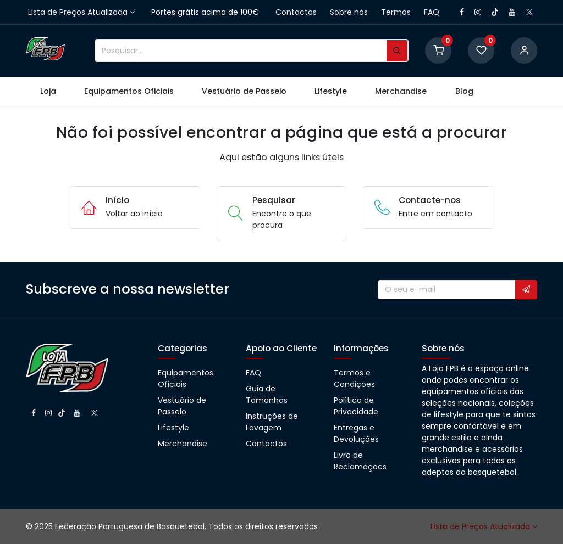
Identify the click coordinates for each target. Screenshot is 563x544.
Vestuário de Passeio (182, 406)
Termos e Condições (354, 378)
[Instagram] (477, 12)
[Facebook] (461, 12)
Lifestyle (173, 427)
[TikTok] (495, 12)
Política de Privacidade (356, 406)
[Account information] (524, 49)
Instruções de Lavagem (272, 422)
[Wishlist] (481, 49)
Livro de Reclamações (360, 461)
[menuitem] (48, 91)
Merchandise (182, 443)
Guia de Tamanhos (267, 394)
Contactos (296, 12)
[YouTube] (511, 12)
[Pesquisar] (397, 50)
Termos (396, 12)
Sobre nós (349, 12)
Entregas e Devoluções (356, 433)
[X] (529, 12)
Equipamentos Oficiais (185, 378)
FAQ (431, 12)
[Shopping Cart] (438, 49)
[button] (526, 289)
